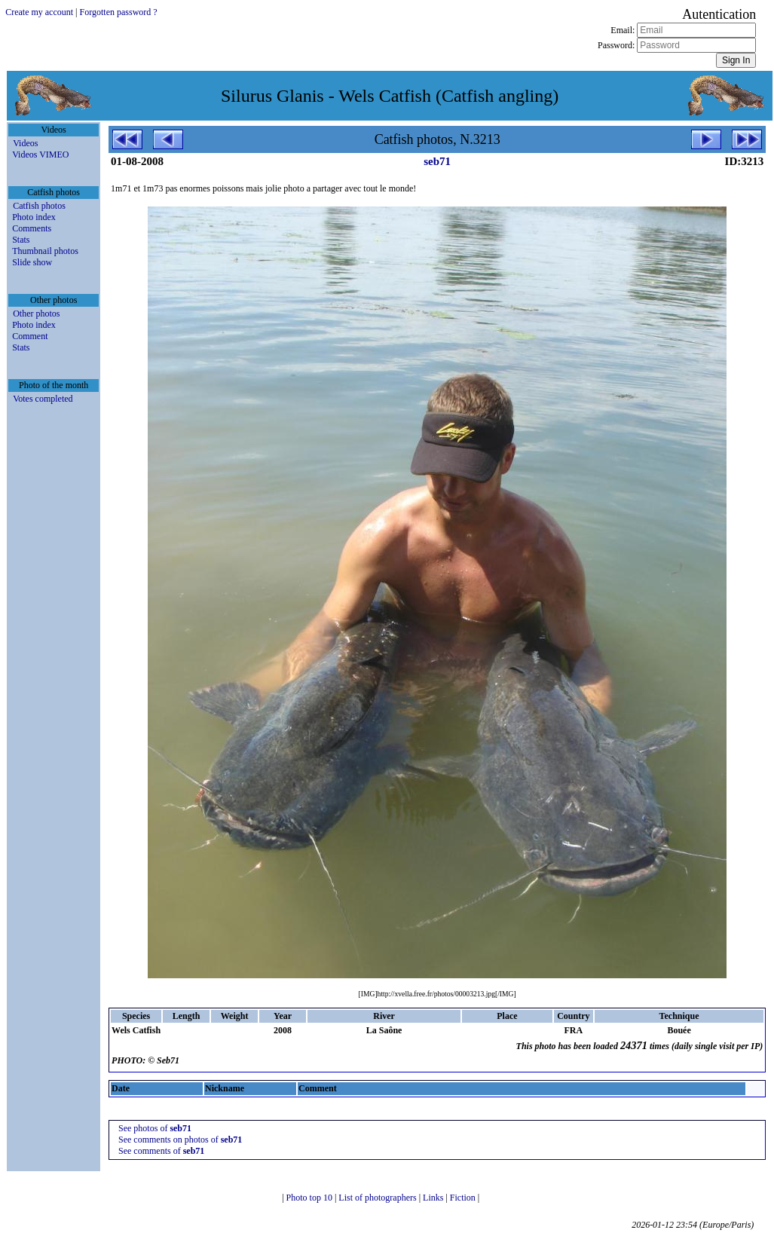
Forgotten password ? (119, 12)
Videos (25, 143)
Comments (31, 228)
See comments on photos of (180, 1139)
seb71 (437, 161)
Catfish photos (39, 205)
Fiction (464, 1197)
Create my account (39, 12)
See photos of (154, 1128)
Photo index (34, 217)
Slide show (32, 262)
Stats (20, 239)
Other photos (36, 313)
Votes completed (42, 398)
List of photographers (378, 1197)
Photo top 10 (310, 1197)
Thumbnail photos (45, 251)
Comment (29, 336)
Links (434, 1197)
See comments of (161, 1151)
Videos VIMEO (40, 154)
